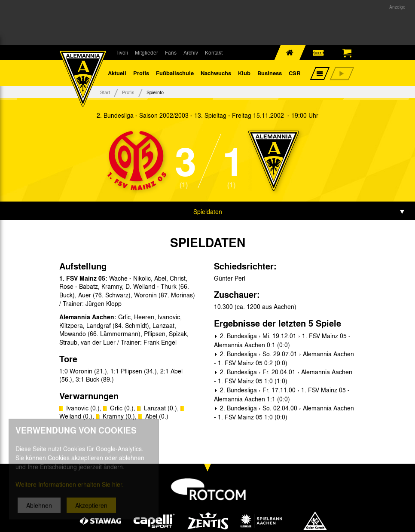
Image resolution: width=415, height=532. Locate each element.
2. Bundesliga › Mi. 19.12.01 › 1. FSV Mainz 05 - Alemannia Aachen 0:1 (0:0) (282, 340)
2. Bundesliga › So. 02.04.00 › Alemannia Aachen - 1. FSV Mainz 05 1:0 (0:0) (284, 412)
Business (269, 73)
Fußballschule (175, 73)
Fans (171, 52)
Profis (141, 73)
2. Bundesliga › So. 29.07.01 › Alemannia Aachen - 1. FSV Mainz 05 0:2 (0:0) (284, 358)
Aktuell (117, 73)
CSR (294, 73)
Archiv (190, 52)
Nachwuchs (216, 73)
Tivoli (122, 52)
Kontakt (214, 52)
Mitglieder (146, 52)
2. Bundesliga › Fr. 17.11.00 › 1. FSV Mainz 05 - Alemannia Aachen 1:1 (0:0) (282, 394)
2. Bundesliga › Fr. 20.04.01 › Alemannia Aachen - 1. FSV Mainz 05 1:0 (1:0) (283, 376)
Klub (244, 73)
